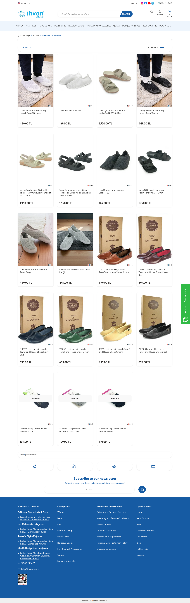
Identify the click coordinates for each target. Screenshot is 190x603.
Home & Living (45, 26)
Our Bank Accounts (106, 530)
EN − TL (24, 3)
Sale (139, 524)
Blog (139, 542)
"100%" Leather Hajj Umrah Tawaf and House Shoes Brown (114, 271)
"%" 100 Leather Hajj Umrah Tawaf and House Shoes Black (153, 350)
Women (19, 26)
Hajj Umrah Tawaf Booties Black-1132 (111, 191)
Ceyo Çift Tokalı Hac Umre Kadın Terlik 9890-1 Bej (112, 111)
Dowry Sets (165, 26)
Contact (140, 555)
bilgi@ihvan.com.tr (30, 569)
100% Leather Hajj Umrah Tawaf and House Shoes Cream (114, 350)
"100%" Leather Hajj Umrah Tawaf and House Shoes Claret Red (153, 272)
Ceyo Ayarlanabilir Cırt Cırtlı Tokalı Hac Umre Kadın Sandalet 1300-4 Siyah (75, 193)
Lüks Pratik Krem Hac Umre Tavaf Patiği (33, 271)
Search (126, 14)
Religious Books (76, 26)
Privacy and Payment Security (111, 512)
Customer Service (145, 530)
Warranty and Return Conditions (113, 518)
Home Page (24, 36)
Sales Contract (104, 524)
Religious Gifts (150, 26)
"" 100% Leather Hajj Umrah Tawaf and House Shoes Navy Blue (34, 352)
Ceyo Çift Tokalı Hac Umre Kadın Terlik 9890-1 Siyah (151, 191)
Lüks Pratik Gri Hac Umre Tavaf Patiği (74, 271)
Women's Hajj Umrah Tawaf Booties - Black (112, 430)
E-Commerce (102, 600)
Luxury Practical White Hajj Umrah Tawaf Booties (33, 111)
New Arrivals (143, 518)
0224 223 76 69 (165, 3)
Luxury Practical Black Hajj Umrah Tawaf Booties (151, 111)
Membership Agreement (109, 536)
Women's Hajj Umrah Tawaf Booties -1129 (33, 430)
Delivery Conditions (106, 549)
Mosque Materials (131, 26)
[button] (17, 40)
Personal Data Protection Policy (112, 542)
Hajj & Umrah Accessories (99, 26)
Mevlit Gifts (60, 26)
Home (139, 512)
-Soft (94, 600)
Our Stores (142, 536)
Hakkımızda (142, 549)
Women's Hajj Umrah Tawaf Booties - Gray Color (72, 430)
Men (28, 26)
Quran (116, 26)
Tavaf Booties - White (70, 110)
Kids (34, 26)
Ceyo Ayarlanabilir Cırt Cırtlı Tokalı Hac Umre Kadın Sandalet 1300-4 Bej (35, 193)
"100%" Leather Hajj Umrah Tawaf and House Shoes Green (74, 350)
